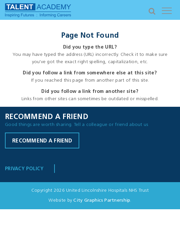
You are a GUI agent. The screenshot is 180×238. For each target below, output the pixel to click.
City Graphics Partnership (101, 200)
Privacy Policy (24, 169)
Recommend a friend (42, 141)
